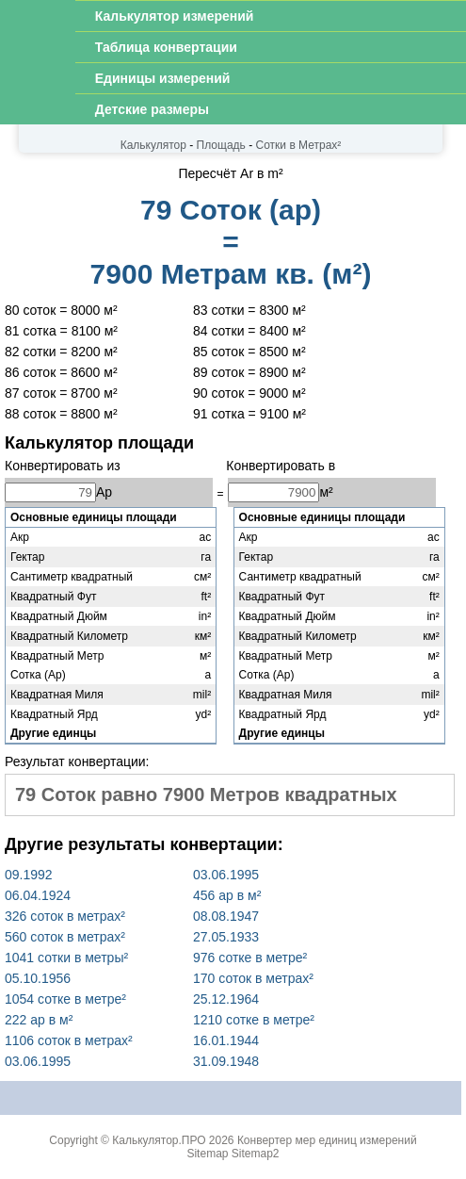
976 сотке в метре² (250, 957)
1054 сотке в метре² (65, 999)
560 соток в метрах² (65, 936)
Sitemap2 (256, 1153)
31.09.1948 (226, 1061)
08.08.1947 (226, 916)
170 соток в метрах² (253, 978)
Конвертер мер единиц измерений (327, 1140)
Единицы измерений (163, 78)
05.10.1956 (38, 978)
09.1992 (29, 874)
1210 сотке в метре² (253, 1019)
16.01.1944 (226, 1040)
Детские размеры (152, 109)
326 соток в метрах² (65, 916)
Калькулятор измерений (174, 16)
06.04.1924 (38, 895)
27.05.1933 (226, 936)
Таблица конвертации (166, 47)
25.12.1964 (226, 999)
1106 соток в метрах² (69, 1040)
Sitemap (207, 1153)
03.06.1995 (226, 874)
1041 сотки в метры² (66, 957)
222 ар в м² (38, 1019)
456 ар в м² (227, 895)
